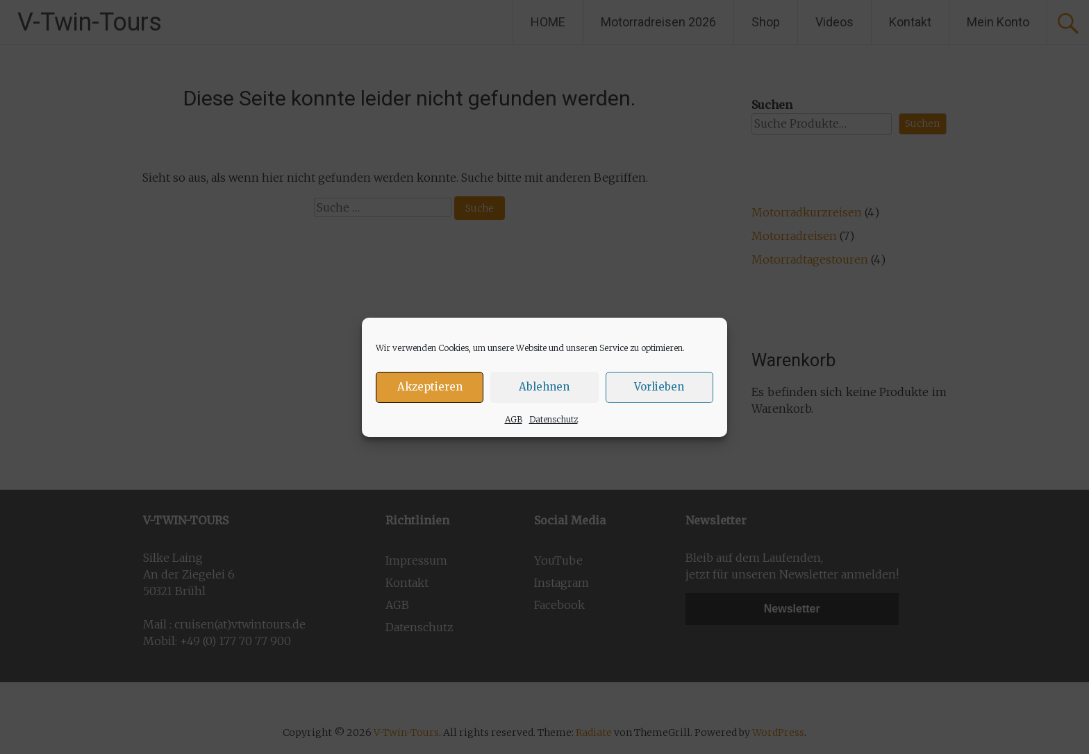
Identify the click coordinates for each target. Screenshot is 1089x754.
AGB (513, 419)
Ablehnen (544, 386)
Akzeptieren (430, 386)
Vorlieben (659, 386)
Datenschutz (553, 419)
